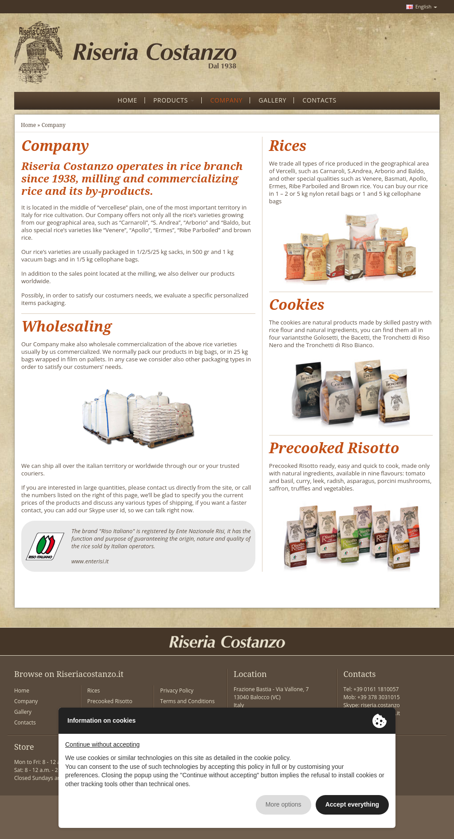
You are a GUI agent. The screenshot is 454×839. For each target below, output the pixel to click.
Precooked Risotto (110, 701)
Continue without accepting (102, 744)
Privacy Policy (176, 690)
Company (26, 701)
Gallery (22, 712)
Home (28, 125)
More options (283, 804)
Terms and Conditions (187, 701)
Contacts (25, 722)
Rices (93, 690)
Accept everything (352, 804)
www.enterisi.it (90, 561)
